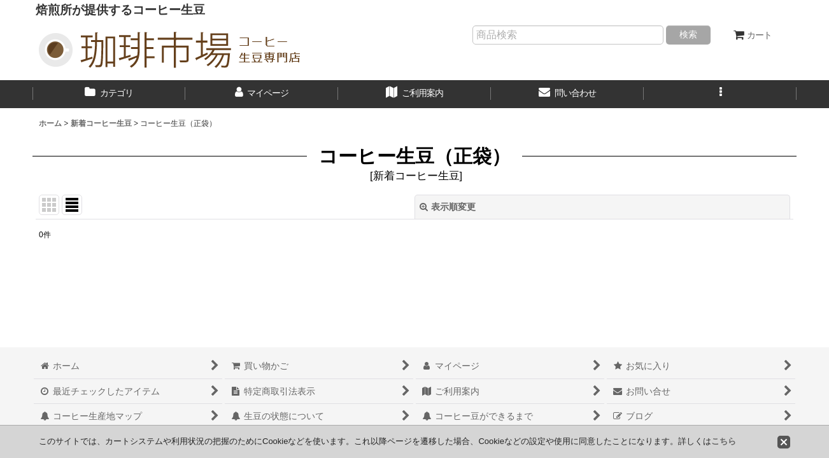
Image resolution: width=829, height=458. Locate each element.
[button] (720, 94)
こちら (723, 441)
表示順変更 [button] (448, 207)
